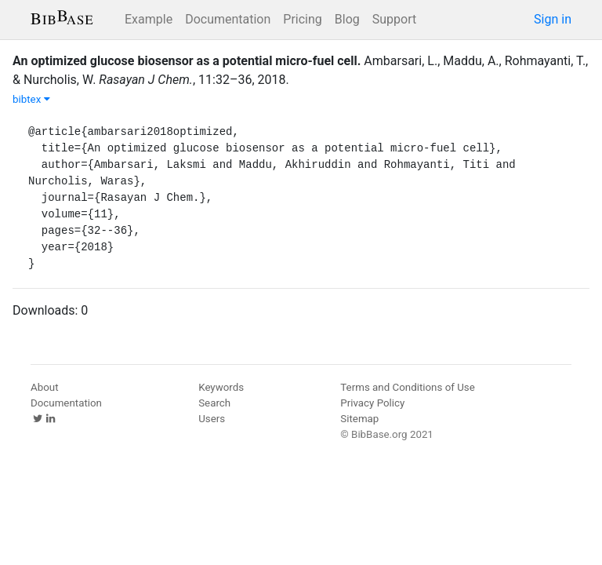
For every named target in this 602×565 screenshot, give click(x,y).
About (45, 387)
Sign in (552, 19)
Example (148, 19)
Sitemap (359, 419)
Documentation (227, 19)
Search (214, 403)
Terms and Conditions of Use (407, 387)
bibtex (31, 99)
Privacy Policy (372, 403)
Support (394, 19)
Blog (347, 19)
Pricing (302, 19)
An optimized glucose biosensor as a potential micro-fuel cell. (187, 60)
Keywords (221, 387)
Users (211, 419)
